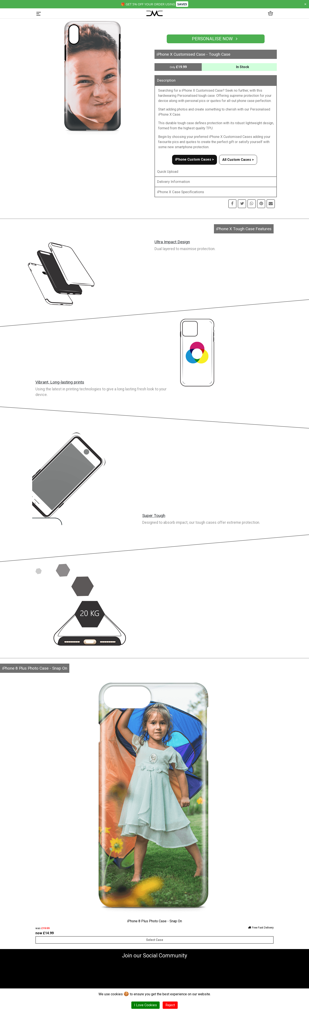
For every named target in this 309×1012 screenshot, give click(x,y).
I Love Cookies (145, 1005)
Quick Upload (167, 171)
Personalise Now (215, 38)
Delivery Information (173, 181)
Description (166, 80)
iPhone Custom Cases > (194, 159)
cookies (117, 994)
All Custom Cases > (238, 160)
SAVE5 (182, 4)
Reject (170, 1005)
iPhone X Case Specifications (180, 192)
